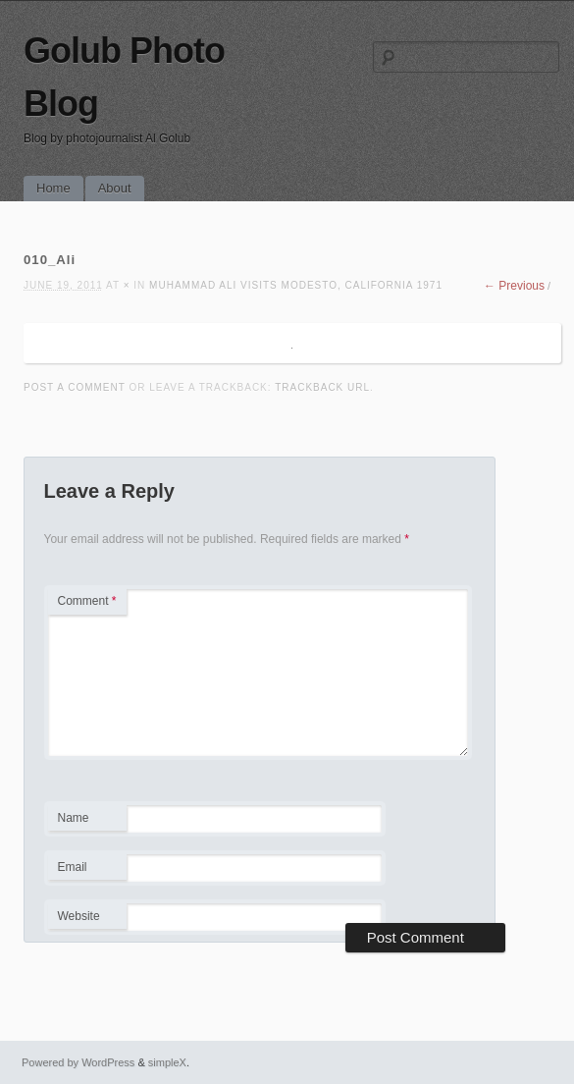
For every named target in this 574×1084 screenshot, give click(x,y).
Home (53, 188)
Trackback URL (322, 387)
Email (87, 870)
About (114, 188)
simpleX (167, 1062)
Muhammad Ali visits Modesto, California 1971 (296, 285)
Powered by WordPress (78, 1062)
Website (79, 916)
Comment (87, 601)
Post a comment (75, 387)
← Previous (514, 286)
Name (87, 821)
